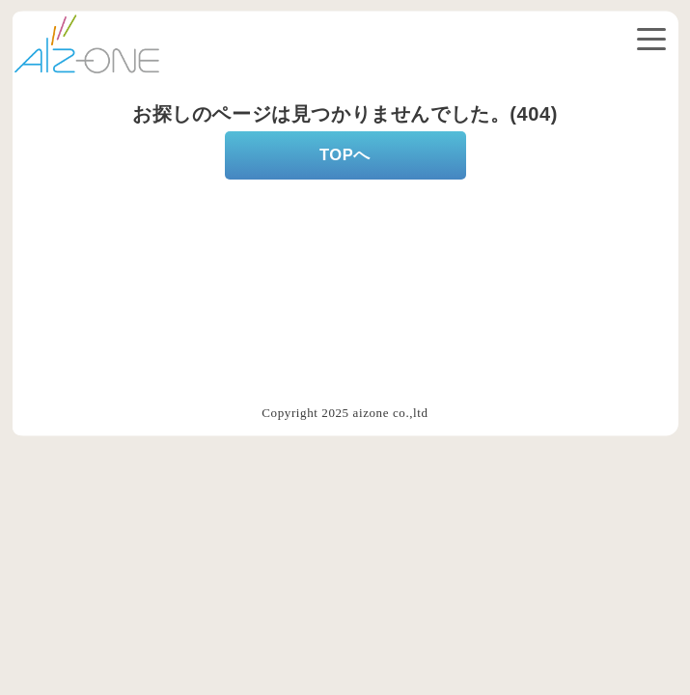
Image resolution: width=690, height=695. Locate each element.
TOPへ (345, 154)
